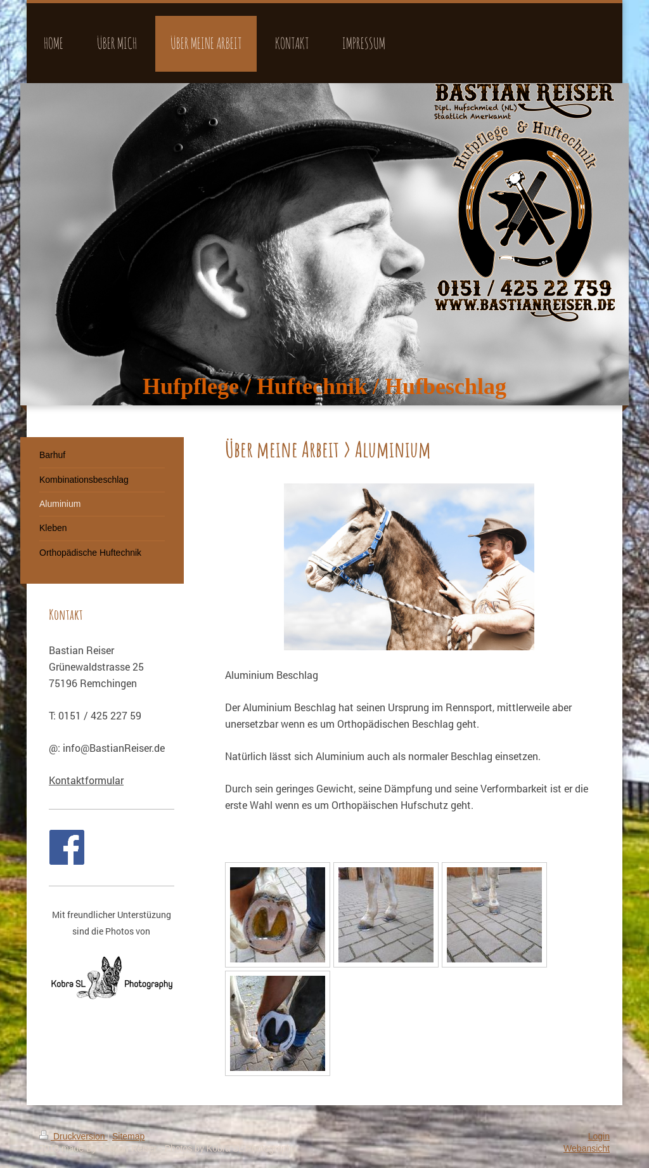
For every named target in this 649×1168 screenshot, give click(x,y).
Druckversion (73, 1136)
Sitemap (128, 1136)
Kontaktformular (86, 780)
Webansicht (586, 1148)
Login (599, 1136)
